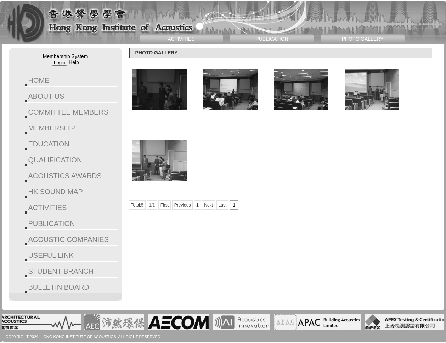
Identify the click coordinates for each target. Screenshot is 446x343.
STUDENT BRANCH (61, 271)
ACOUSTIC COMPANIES (68, 239)
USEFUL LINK (51, 255)
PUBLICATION (51, 223)
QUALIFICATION (55, 160)
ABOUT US (46, 96)
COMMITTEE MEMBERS (68, 112)
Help (74, 62)
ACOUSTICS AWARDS (65, 176)
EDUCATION (48, 144)
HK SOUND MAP (55, 192)
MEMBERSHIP (52, 128)
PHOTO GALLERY (363, 39)
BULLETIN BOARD (58, 287)
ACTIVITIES (47, 207)
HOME (39, 80)
